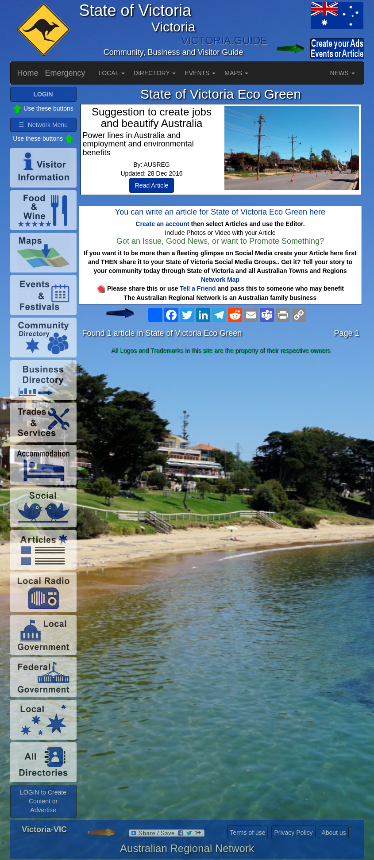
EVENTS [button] (200, 73)
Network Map (220, 279)
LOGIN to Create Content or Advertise (43, 801)
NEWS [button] (342, 73)
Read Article (151, 185)
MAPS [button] (236, 73)
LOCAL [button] (112, 73)
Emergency (65, 73)
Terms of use (247, 832)
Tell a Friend (198, 288)
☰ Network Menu (43, 124)
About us (333, 832)
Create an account (162, 223)
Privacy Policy (293, 832)
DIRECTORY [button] (155, 73)
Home (28, 73)
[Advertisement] (221, 427)
